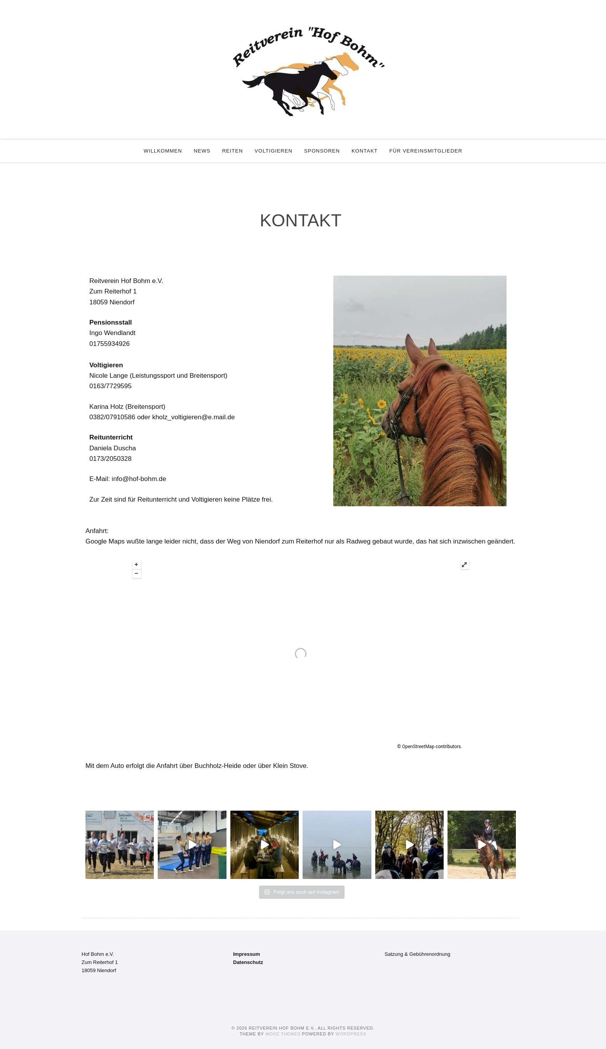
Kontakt (365, 151)
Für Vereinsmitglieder (425, 151)
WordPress (351, 1034)
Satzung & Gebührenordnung (417, 954)
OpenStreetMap (418, 746)
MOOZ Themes (283, 1034)
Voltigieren (273, 151)
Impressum (246, 954)
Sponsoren (322, 151)
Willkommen (163, 151)
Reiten (232, 151)
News (202, 151)
